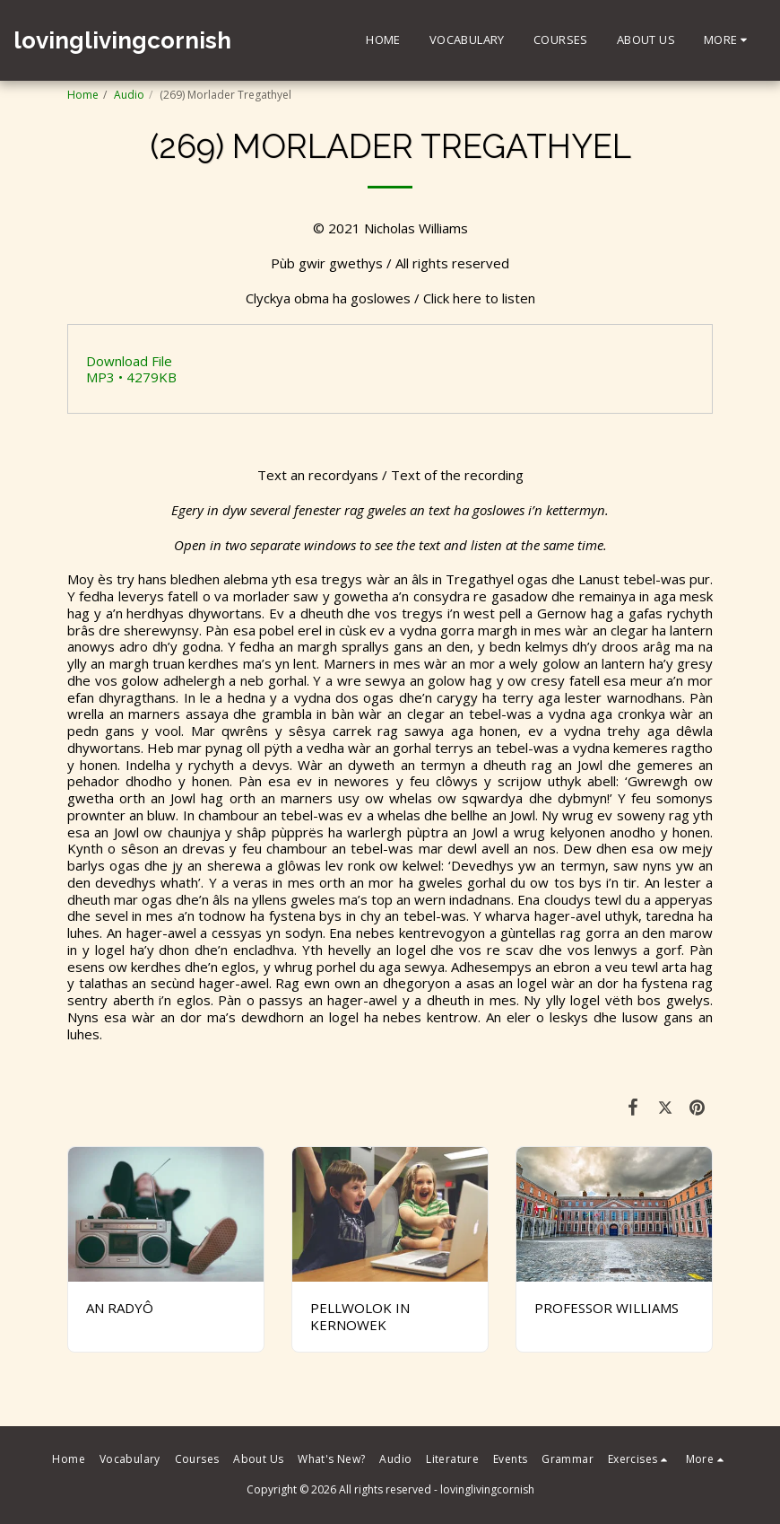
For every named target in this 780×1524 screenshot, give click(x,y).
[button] (640, 1459)
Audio (129, 94)
